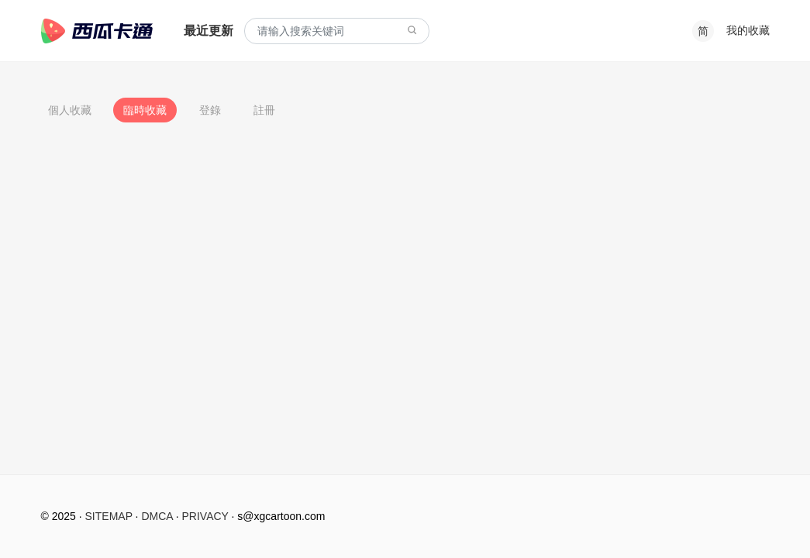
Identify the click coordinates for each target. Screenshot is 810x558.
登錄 (210, 110)
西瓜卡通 (97, 31)
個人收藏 (69, 110)
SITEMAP (109, 516)
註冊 (264, 110)
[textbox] (336, 31)
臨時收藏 (145, 110)
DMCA (156, 516)
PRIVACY (205, 516)
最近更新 (208, 30)
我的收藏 (748, 30)
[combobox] (336, 31)
